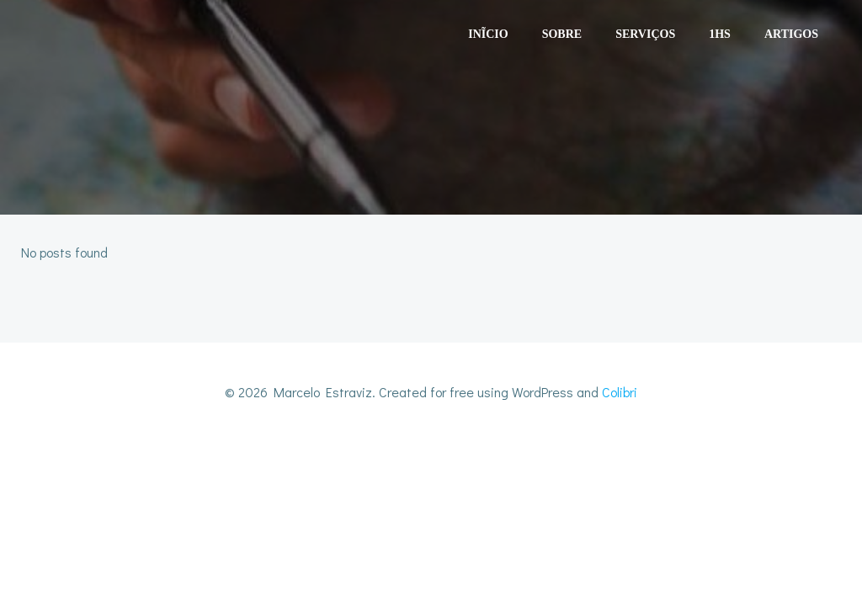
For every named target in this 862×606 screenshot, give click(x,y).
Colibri (619, 392)
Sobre (562, 34)
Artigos (791, 34)
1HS (720, 34)
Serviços (645, 34)
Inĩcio (488, 34)
